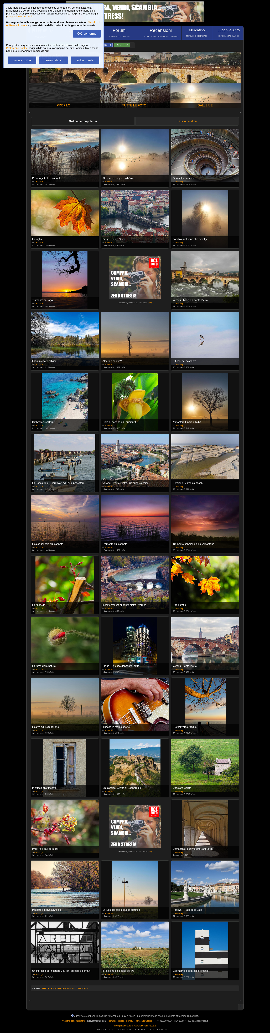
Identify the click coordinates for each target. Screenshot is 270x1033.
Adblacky (38, 182)
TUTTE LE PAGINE (51, 988)
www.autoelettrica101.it (145, 1026)
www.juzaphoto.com (123, 1026)
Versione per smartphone (73, 1021)
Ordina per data (187, 121)
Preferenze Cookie (17, 48)
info (150, 303)
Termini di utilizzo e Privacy (120, 1021)
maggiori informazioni (19, 16)
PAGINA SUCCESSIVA (75, 988)
